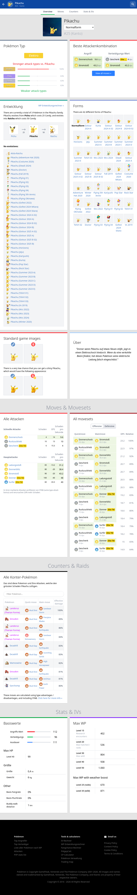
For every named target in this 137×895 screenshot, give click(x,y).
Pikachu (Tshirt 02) (17, 297)
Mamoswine (13, 662)
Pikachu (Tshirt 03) (17, 301)
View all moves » (103, 73)
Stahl (9, 80)
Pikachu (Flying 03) (17, 186)
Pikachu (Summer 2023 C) (20, 280)
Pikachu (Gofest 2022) (19, 202)
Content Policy (111, 846)
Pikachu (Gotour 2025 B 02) (21, 239)
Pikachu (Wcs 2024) (17, 317)
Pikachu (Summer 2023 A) (20, 272)
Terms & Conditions (113, 853)
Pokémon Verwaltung (71, 858)
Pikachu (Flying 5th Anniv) (20, 194)
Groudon (11, 618)
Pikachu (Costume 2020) (20, 161)
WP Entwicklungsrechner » (51, 105)
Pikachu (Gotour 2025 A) (20, 235)
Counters (73, 11)
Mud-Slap (31, 646)
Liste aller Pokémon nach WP (28, 847)
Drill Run (45, 679)
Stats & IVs (88, 11)
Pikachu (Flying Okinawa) (20, 198)
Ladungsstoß (15, 465)
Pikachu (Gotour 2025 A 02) (21, 231)
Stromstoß (84, 65)
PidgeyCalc (66, 851)
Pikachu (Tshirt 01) (17, 293)
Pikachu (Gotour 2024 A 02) (21, 215)
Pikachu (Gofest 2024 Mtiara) (22, 206)
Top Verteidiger (21, 844)
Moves (61, 11)
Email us (112, 836)
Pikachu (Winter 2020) (19, 321)
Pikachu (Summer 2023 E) (20, 288)
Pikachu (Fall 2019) (17, 173)
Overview (47, 11)
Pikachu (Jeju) (15, 252)
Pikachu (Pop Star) (17, 264)
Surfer (16, 482)
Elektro (9, 85)
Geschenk (114, 59)
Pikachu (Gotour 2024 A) (20, 219)
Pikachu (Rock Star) (17, 268)
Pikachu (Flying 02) (17, 182)
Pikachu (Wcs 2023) (17, 313)
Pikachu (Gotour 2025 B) (20, 243)
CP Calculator (67, 854)
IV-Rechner (66, 840)
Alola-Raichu (14, 153)
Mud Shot (31, 610)
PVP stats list (20, 854)
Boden (9, 69)
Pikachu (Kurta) (15, 260)
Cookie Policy (110, 850)
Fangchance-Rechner (71, 847)
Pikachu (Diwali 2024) (18, 165)
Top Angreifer (20, 840)
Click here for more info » (50, 698)
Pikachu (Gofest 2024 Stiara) (22, 210)
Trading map (67, 861)
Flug (9, 76)
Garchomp (12, 685)
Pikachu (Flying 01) (17, 178)
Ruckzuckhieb (15, 441)
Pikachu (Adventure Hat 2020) (22, 157)
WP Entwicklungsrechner (73, 844)
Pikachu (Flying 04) (17, 190)
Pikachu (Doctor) (16, 169)
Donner (16, 477)
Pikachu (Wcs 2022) (17, 309)
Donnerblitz (14, 469)
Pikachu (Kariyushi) (17, 256)
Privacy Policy (110, 843)
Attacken (18, 851)
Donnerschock (85, 59)
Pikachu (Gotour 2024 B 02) (21, 223)
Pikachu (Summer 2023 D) (20, 284)
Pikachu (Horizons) (17, 247)
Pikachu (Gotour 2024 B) (20, 227)
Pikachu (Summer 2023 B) (20, 276)
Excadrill (11, 645)
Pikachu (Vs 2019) (16, 305)
